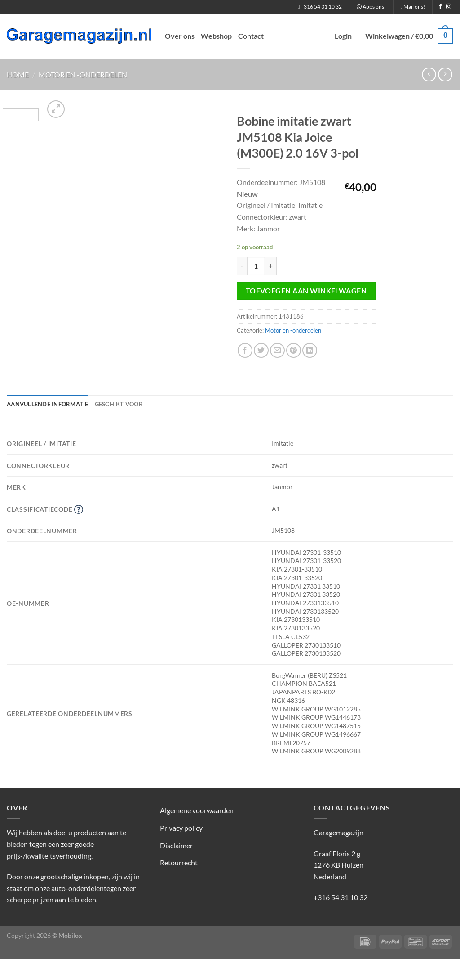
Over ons (180, 36)
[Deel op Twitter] (261, 350)
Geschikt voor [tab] (119, 404)
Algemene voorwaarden (197, 810)
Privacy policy (181, 828)
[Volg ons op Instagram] (448, 7)
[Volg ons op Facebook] (440, 7)
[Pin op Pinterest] (293, 350)
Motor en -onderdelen (83, 74)
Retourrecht (179, 862)
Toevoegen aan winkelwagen (306, 291)
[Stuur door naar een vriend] (277, 350)
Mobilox (70, 935)
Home (18, 74)
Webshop (216, 36)
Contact (251, 36)
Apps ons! (371, 6)
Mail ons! (413, 6)
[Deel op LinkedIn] (309, 350)
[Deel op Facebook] (245, 350)
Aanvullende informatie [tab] (47, 404)
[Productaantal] (256, 266)
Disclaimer (176, 845)
